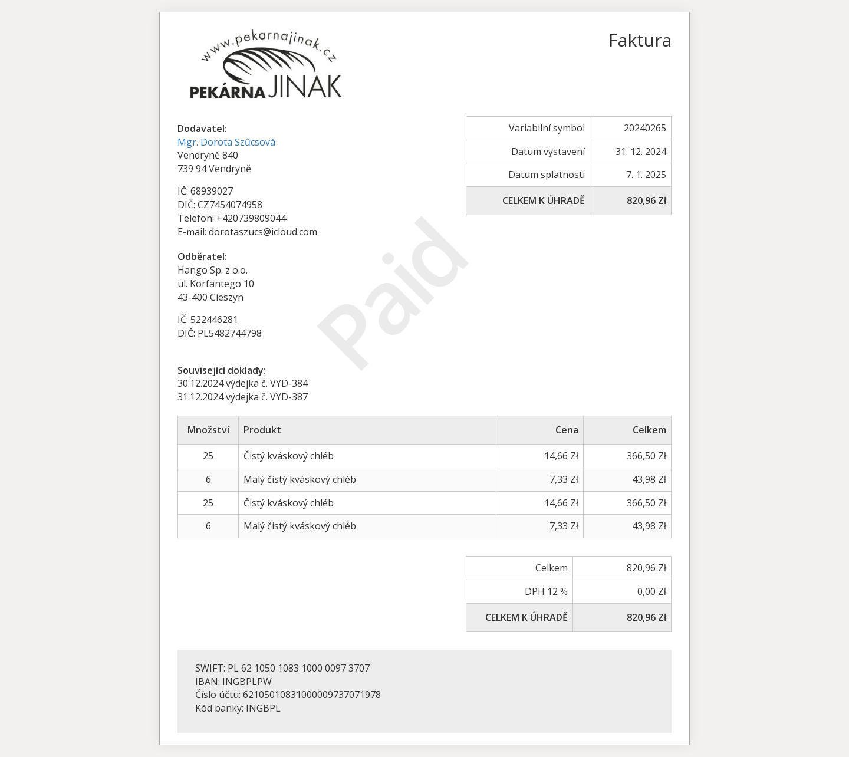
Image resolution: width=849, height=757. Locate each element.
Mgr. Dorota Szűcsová (226, 142)
